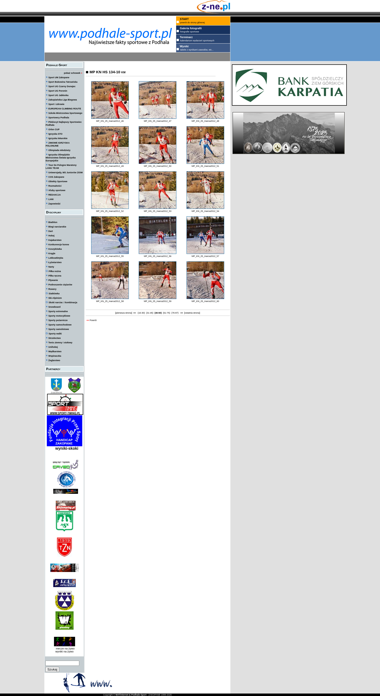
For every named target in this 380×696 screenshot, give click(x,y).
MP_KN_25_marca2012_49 (110, 166)
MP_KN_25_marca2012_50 (157, 166)
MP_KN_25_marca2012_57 (205, 256)
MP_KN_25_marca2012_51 (205, 166)
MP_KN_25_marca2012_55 (110, 256)
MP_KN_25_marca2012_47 (157, 121)
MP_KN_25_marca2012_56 (157, 256)
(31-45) (149, 313)
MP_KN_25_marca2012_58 (110, 301)
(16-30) (141, 313)
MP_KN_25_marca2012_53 (157, 211)
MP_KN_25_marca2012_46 (110, 121)
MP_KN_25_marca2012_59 (157, 301)
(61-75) (166, 313)
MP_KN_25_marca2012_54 (205, 211)
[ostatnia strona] (192, 313)
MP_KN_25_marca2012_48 (205, 121)
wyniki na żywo (64, 651)
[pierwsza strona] (123, 313)
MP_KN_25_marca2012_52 (110, 211)
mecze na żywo (64, 648)
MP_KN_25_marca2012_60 (205, 301)
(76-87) (175, 313)
